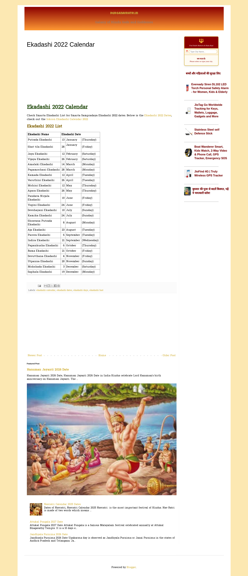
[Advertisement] (102, 76)
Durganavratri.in (124, 13)
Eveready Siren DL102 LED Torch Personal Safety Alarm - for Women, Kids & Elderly (210, 88)
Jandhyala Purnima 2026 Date (49, 534)
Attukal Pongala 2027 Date (46, 522)
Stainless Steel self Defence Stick (206, 131)
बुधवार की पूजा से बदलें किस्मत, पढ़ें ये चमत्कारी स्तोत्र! (210, 191)
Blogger (131, 567)
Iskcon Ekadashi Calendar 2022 (67, 119)
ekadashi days (80, 290)
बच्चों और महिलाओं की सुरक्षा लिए (203, 73)
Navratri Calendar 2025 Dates (62, 504)
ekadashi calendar (45, 290)
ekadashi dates (64, 290)
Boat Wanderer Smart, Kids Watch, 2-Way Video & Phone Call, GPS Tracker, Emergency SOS (210, 152)
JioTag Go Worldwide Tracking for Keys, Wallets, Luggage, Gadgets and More (208, 110)
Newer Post (35, 355)
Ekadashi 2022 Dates (157, 116)
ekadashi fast (96, 290)
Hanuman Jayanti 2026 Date (48, 370)
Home (102, 355)
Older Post (169, 355)
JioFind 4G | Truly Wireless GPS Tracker (208, 173)
